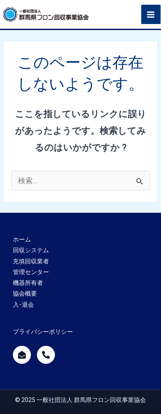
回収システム (31, 250)
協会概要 (25, 293)
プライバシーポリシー (43, 331)
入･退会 (23, 304)
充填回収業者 (31, 261)
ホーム (22, 239)
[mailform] (22, 355)
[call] (46, 355)
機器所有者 (28, 282)
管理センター (31, 272)
